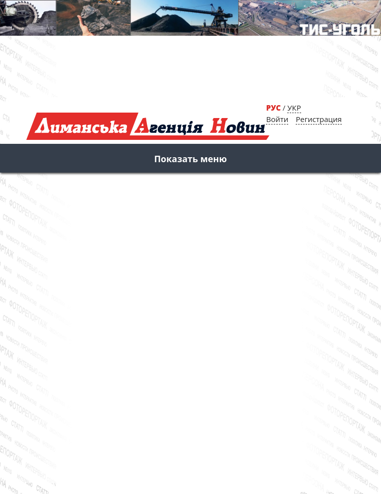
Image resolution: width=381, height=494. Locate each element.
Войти (277, 119)
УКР (294, 108)
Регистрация (318, 119)
